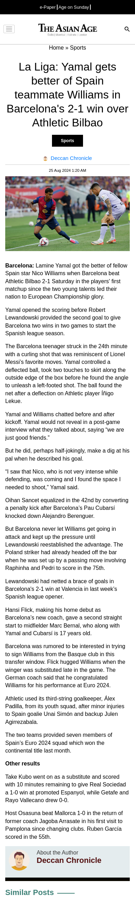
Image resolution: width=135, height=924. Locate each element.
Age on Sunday (74, 7)
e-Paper (48, 7)
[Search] (127, 29)
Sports (67, 140)
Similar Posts (29, 892)
